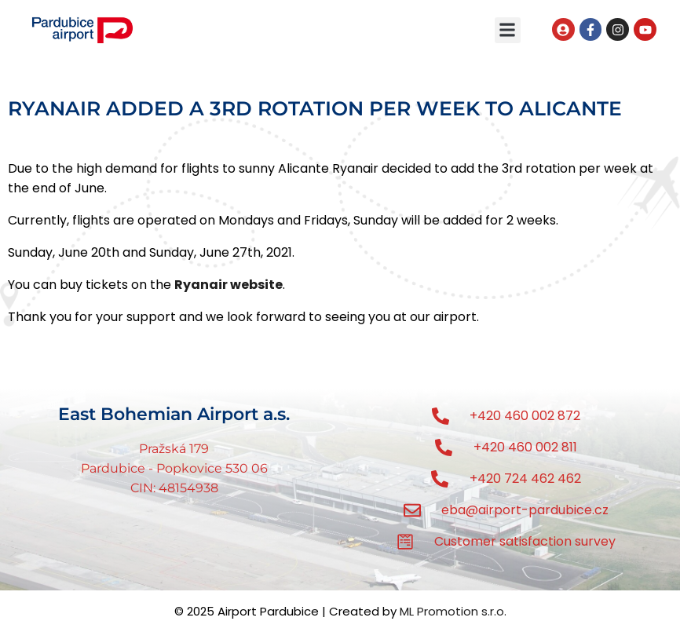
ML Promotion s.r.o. (453, 611)
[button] (508, 30)
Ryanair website (228, 285)
